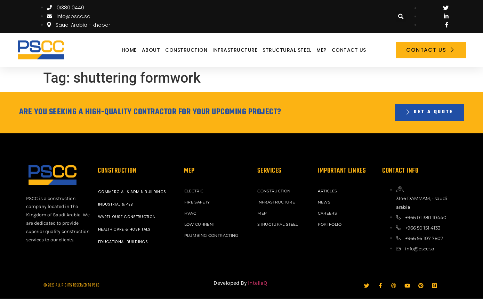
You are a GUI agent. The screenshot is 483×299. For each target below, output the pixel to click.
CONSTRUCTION (186, 50)
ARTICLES (328, 191)
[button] (401, 16)
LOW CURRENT (200, 222)
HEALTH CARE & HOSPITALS (125, 229)
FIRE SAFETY (198, 201)
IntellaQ (257, 283)
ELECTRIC (194, 191)
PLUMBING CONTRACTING (212, 233)
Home (129, 50)
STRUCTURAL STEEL (287, 50)
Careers (328, 212)
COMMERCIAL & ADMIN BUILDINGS (132, 192)
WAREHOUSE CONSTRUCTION (128, 217)
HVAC (191, 212)
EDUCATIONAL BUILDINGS (123, 242)
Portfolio (330, 222)
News (324, 201)
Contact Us (349, 50)
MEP (321, 50)
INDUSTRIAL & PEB (116, 204)
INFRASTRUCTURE (234, 50)
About (151, 50)
